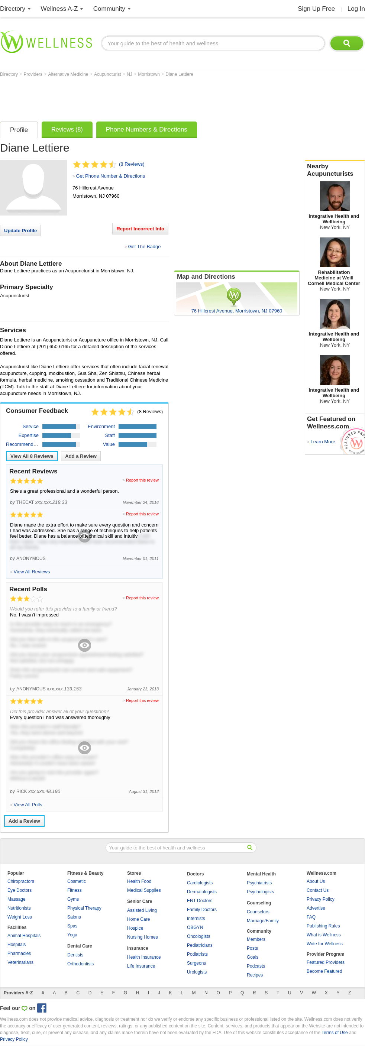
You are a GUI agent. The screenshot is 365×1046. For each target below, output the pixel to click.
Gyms (73, 899)
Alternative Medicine (69, 74)
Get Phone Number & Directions (110, 176)
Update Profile (20, 230)
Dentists (75, 955)
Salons (74, 917)
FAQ (311, 917)
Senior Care (139, 901)
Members (256, 939)
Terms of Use (335, 1032)
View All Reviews (32, 456)
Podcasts (256, 966)
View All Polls (27, 804)
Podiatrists (197, 954)
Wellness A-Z (59, 8)
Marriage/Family (263, 920)
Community (109, 8)
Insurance (137, 948)
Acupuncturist (108, 74)
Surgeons (196, 963)
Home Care (138, 919)
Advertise (316, 908)
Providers (33, 74)
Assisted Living (142, 910)
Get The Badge (144, 246)
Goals (252, 957)
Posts (252, 948)
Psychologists (260, 891)
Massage (16, 899)
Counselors (258, 911)
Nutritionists (19, 908)
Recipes (255, 975)
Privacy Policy (321, 899)
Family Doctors (202, 909)
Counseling (259, 903)
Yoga (72, 934)
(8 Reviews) (132, 164)
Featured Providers (326, 962)
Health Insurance (144, 957)
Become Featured (324, 971)
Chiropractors (20, 881)
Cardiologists (200, 882)
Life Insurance (141, 966)
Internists (196, 918)
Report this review (142, 480)
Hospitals (16, 944)
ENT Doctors (199, 900)
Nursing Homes (142, 937)
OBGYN (195, 927)
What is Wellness (324, 934)
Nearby (335, 170)
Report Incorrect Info (140, 228)
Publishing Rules (323, 926)
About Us (316, 881)
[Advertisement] (135, 97)
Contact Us (318, 890)
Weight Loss (19, 917)
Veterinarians (20, 962)
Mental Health (261, 874)
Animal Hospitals (24, 935)
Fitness (74, 890)
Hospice (135, 928)
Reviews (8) (67, 129)
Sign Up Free (316, 8)
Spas (72, 926)
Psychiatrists (259, 882)
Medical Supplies (144, 890)
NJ (130, 74)
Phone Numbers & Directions (146, 129)
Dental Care (79, 946)
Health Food (139, 881)
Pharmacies (19, 953)
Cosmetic (76, 881)
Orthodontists (80, 963)
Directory (12, 8)
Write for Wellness (325, 943)
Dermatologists (202, 891)
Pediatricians (200, 945)
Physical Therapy (84, 908)
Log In (356, 8)
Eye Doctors (19, 890)
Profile (19, 129)
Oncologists (198, 936)
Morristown (149, 74)
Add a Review (81, 456)
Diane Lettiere (179, 74)
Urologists (197, 972)
